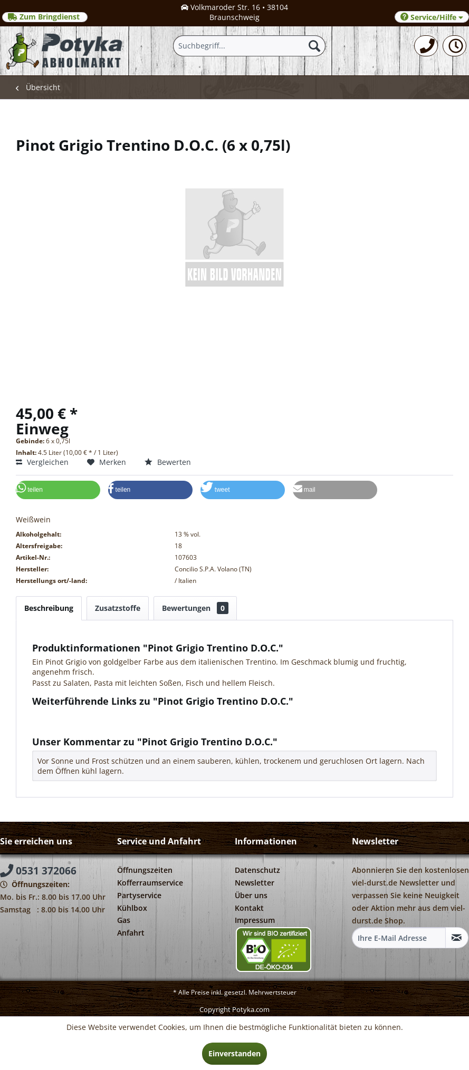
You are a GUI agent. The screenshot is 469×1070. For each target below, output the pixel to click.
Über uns (251, 895)
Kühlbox (132, 908)
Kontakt (249, 908)
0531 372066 (38, 871)
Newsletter (254, 883)
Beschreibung (48, 608)
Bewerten (168, 462)
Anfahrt (131, 933)
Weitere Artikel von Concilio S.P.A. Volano (109, 725)
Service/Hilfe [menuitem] (431, 17)
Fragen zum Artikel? (71, 715)
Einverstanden (234, 1053)
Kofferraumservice (150, 883)
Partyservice (139, 895)
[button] (58, 490)
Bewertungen (195, 608)
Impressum (255, 920)
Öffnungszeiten (145, 870)
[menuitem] (426, 45)
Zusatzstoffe (117, 608)
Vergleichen (42, 462)
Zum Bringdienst (45, 17)
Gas (123, 920)
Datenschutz (257, 870)
